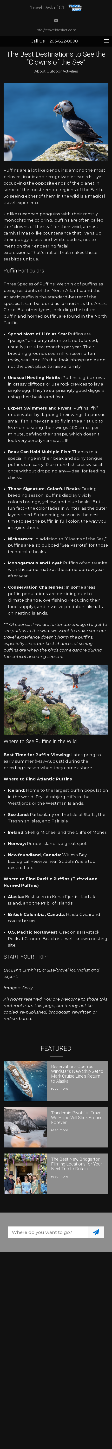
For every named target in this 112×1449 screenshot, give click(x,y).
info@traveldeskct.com (56, 30)
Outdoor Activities (62, 71)
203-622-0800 (63, 41)
